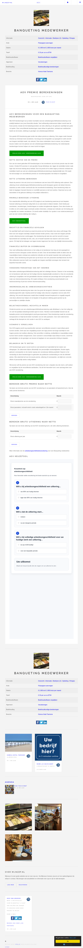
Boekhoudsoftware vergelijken (47, 57)
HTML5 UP (17, 944)
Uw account (68, 2)
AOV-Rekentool (19, 221)
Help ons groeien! (14, 898)
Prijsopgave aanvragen (45, 43)
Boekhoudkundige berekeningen (48, 67)
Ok (68, 941)
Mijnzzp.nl (7, 2)
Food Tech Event (20, 786)
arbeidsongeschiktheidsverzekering (36, 451)
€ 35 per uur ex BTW (44, 52)
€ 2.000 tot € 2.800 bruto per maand (49, 47)
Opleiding (65, 38)
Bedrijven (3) (57, 38)
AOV (38, 2)
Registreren (23, 884)
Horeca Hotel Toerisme (45, 71)
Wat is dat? (73, 938)
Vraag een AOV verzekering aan (26, 153)
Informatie (48, 38)
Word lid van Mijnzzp (45, 764)
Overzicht (41, 38)
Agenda (9, 782)
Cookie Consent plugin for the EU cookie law (67, 944)
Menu (80, 2)
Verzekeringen (42, 62)
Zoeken (74, 2)
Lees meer (10, 884)
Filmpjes (72, 38)
